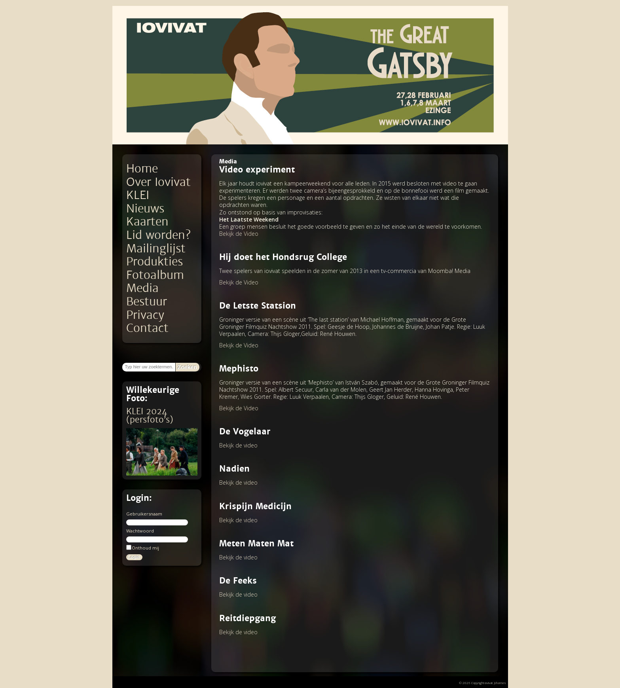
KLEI (137, 195)
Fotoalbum (155, 275)
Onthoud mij (142, 547)
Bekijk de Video (238, 233)
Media (142, 288)
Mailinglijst (156, 249)
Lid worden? (158, 235)
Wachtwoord (140, 531)
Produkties (154, 262)
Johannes (500, 682)
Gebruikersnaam (144, 514)
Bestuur (146, 302)
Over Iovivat (158, 182)
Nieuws (145, 209)
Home (142, 169)
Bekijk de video (238, 445)
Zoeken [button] (187, 367)
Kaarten (147, 222)
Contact (147, 328)
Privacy (145, 315)
